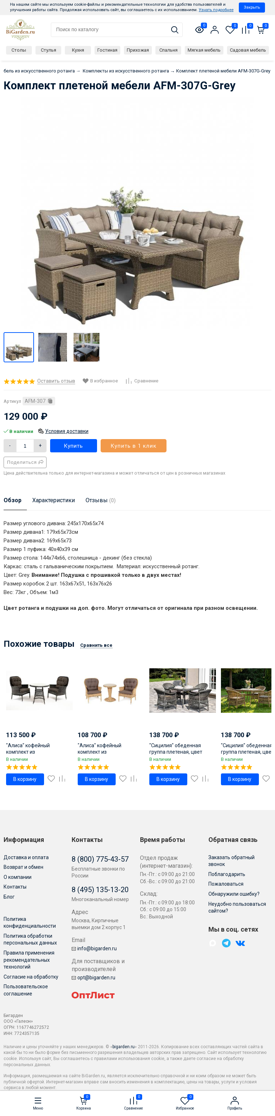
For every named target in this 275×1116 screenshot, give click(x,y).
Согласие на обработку (31, 977)
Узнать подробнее (216, 10)
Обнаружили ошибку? (234, 894)
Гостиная (107, 50)
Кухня (78, 50)
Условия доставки (66, 431)
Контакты (15, 887)
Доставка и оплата (26, 857)
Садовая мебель (248, 50)
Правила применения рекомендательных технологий (29, 960)
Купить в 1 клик (133, 446)
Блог (9, 897)
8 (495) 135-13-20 (100, 889)
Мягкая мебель (204, 50)
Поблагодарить (226, 874)
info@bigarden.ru (94, 948)
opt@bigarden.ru (93, 977)
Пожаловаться (225, 884)
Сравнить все (96, 645)
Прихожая (138, 50)
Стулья (48, 50)
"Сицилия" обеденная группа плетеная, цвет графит (175, 752)
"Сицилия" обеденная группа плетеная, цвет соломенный (247, 752)
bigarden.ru (123, 1046)
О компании (18, 877)
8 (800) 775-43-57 (100, 859)
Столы (18, 50)
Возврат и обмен (23, 867)
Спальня (168, 50)
